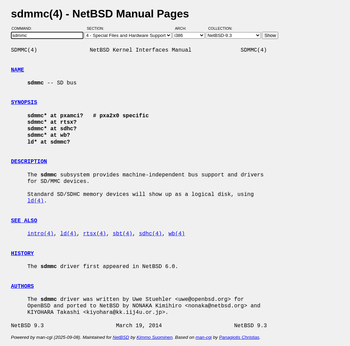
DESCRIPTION (29, 161)
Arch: (183, 28)
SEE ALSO (24, 221)
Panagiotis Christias (239, 337)
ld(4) (35, 201)
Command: (24, 28)
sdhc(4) (150, 234)
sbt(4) (123, 234)
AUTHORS (22, 286)
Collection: (220, 28)
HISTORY (22, 253)
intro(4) (40, 234)
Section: (97, 28)
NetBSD (121, 337)
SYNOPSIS (24, 102)
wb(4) (177, 234)
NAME (17, 70)
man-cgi (204, 337)
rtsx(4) (94, 234)
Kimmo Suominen (154, 337)
